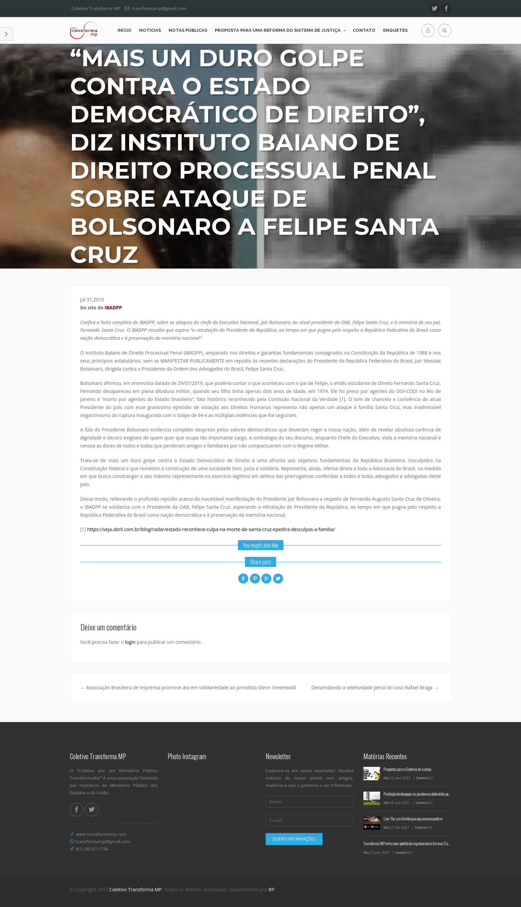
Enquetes (395, 30)
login (130, 642)
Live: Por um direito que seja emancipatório (412, 818)
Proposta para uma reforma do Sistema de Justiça (278, 30)
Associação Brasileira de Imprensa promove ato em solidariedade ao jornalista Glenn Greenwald (188, 687)
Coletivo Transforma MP (135, 889)
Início (124, 30)
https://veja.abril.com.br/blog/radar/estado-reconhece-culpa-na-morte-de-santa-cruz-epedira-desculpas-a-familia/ (211, 529)
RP (271, 889)
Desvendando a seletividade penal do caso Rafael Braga (374, 687)
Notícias (150, 30)
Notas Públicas (188, 30)
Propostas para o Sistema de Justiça (407, 769)
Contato (364, 30)
